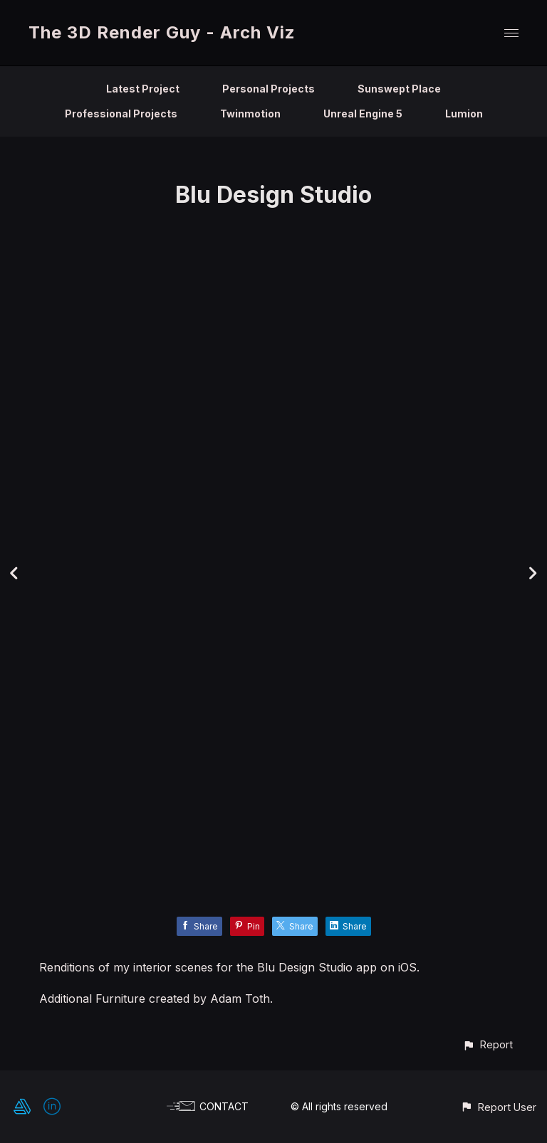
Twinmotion (250, 113)
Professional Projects (121, 113)
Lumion (464, 113)
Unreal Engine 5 (362, 113)
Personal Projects (268, 89)
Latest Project (142, 89)
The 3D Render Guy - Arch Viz (162, 32)
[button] (488, 1044)
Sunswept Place (399, 89)
